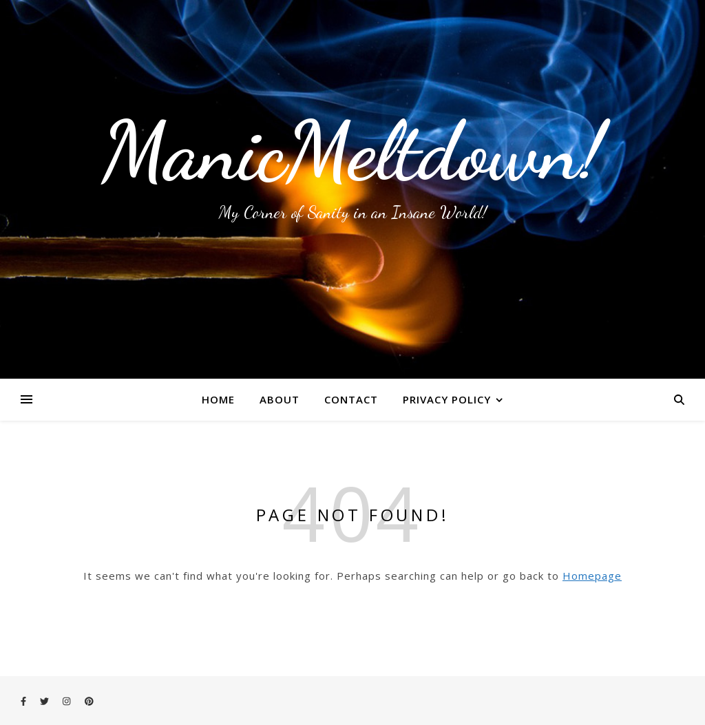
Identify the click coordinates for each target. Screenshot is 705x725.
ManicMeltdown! (352, 151)
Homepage (592, 575)
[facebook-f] (24, 701)
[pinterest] (89, 701)
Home (218, 399)
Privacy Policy (447, 399)
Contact (351, 399)
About (279, 399)
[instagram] (67, 701)
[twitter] (45, 701)
